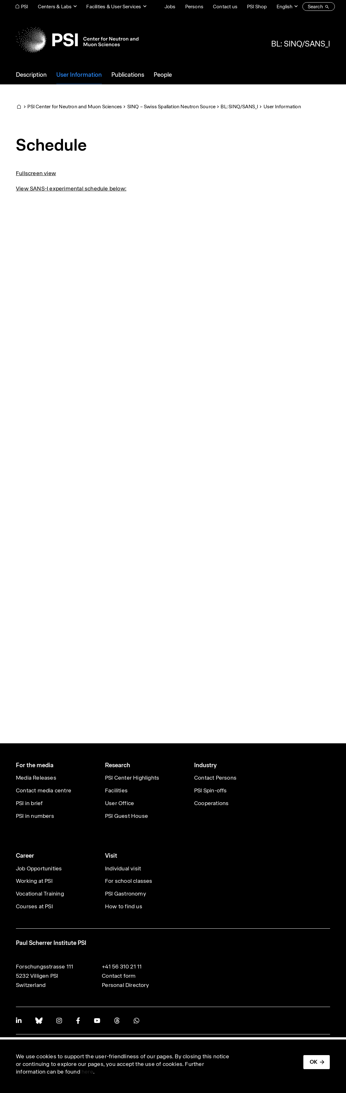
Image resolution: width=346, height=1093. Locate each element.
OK (313, 1062)
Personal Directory (125, 985)
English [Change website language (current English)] (285, 6)
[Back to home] (77, 40)
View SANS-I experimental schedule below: (71, 188)
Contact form (119, 976)
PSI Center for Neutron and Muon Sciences (74, 106)
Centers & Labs (55, 6)
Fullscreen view (36, 173)
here (87, 1071)
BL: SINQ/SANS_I (300, 43)
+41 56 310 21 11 (122, 966)
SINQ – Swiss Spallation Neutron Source (171, 106)
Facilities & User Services (113, 6)
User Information (282, 106)
